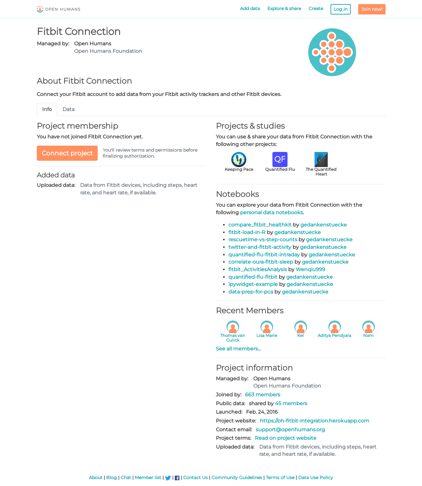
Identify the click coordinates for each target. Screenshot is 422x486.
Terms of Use (280, 477)
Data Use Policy (315, 477)
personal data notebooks (271, 212)
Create (316, 8)
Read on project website (285, 438)
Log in (341, 9)
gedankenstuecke (323, 225)
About (95, 477)
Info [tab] (47, 109)
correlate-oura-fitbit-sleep (260, 262)
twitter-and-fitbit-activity (259, 247)
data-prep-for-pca (250, 292)
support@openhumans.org (290, 430)
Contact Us (195, 477)
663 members (262, 395)
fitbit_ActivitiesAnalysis (257, 269)
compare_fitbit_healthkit (260, 225)
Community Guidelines (236, 477)
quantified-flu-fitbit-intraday (264, 255)
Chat (126, 477)
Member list (148, 477)
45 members (291, 403)
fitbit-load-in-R (247, 232)
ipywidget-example (253, 284)
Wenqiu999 (310, 269)
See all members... (238, 349)
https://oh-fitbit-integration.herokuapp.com (314, 421)
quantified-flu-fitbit (252, 277)
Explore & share (284, 8)
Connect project (67, 153)
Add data (250, 8)
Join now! (371, 9)
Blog (111, 477)
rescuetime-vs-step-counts (262, 240)
